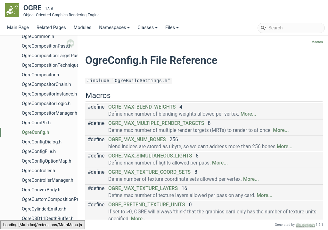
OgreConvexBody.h (41, 190)
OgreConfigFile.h (39, 151)
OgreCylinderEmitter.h (44, 209)
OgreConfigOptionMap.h (46, 161)
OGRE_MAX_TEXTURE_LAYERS (143, 188)
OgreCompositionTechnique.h (52, 65)
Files (172, 27)
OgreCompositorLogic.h (46, 103)
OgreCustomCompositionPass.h (55, 199)
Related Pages (51, 27)
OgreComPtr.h (36, 123)
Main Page (18, 27)
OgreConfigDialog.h (42, 142)
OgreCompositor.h (40, 75)
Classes (147, 27)
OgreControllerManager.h (47, 180)
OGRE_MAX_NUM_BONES (137, 139)
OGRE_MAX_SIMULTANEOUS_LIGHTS (150, 156)
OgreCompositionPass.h (47, 46)
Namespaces (114, 27)
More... (248, 114)
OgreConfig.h (35, 132)
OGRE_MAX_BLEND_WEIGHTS (142, 107)
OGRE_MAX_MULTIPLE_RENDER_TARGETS (156, 123)
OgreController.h (38, 170)
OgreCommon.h (38, 36)
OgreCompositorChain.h (46, 84)
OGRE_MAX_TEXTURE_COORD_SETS (149, 172)
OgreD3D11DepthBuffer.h (47, 218)
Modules (82, 27)
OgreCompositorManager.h (49, 113)
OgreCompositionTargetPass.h (53, 55)
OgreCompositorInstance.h (49, 94)
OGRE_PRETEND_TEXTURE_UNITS (146, 205)
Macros (317, 42)
